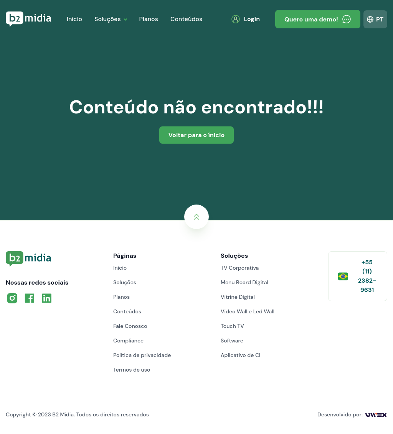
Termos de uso (131, 369)
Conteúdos (186, 19)
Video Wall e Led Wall (247, 311)
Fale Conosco (130, 326)
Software (232, 340)
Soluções (107, 19)
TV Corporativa (240, 267)
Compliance (128, 340)
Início (74, 19)
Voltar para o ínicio (196, 135)
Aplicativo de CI (241, 355)
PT (379, 19)
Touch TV (232, 326)
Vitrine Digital (238, 296)
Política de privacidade (142, 355)
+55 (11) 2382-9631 (357, 276)
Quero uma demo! (317, 19)
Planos (148, 19)
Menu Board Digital (244, 282)
